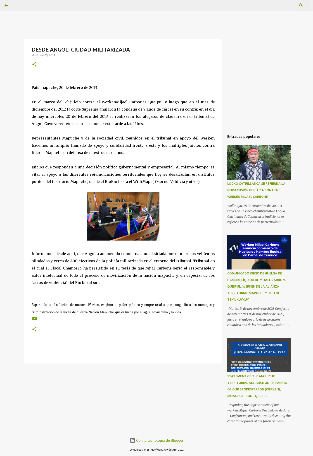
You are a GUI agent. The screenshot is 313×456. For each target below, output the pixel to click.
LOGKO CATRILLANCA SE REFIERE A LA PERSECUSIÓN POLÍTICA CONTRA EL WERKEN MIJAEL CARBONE (256, 190)
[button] (34, 64)
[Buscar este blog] (285, 5)
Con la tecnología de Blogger (156, 440)
